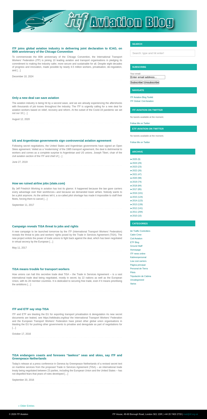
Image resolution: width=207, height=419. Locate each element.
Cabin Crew (136, 234)
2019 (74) (136, 182)
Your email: (135, 73)
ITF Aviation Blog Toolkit (141, 97)
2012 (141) (136, 208)
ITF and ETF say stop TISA (30, 309)
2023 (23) (136, 166)
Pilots (132, 272)
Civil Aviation (136, 238)
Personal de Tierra (139, 268)
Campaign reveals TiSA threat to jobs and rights (45, 226)
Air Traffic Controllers (140, 231)
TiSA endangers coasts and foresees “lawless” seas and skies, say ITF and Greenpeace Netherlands (67, 357)
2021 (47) (136, 174)
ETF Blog (134, 242)
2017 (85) (136, 189)
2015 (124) (136, 197)
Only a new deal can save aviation (35, 97)
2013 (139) (136, 204)
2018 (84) (136, 185)
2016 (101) (136, 193)
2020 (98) (136, 178)
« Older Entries (26, 405)
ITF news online (137, 253)
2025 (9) (135, 159)
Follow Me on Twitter (140, 123)
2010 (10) (136, 215)
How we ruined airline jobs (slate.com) (38, 183)
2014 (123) (136, 200)
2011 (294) (136, 212)
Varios (133, 283)
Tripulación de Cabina (140, 276)
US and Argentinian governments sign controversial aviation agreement (61, 140)
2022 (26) (136, 170)
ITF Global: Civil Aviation (142, 101)
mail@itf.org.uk (190, 414)
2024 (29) (136, 163)
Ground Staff (136, 246)
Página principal (138, 265)
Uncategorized (137, 280)
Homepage (135, 250)
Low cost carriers (138, 261)
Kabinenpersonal (138, 257)
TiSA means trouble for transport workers (41, 269)
